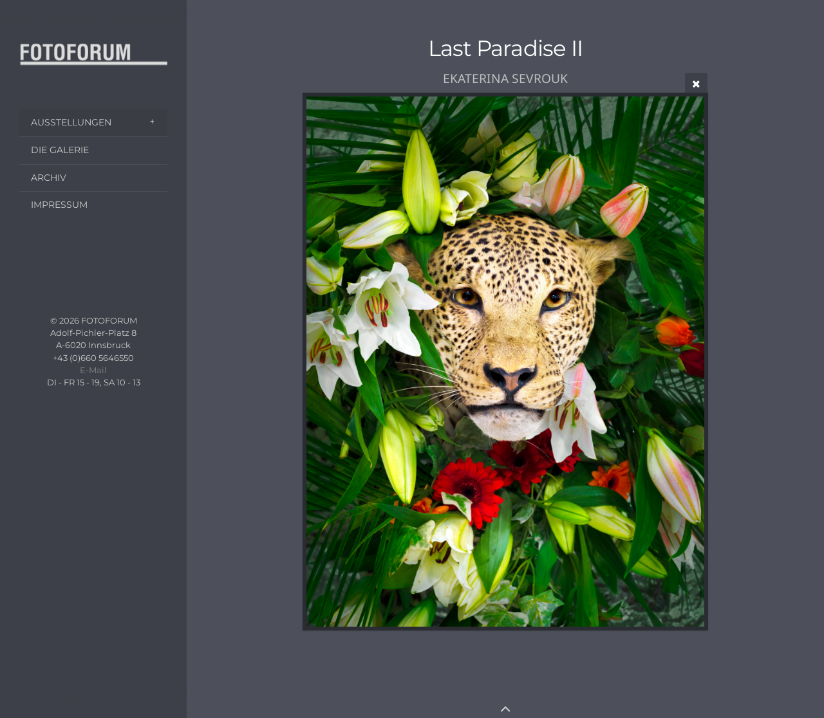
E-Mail (93, 370)
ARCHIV (48, 177)
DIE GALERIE (60, 150)
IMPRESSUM (59, 204)
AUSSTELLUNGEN (71, 122)
